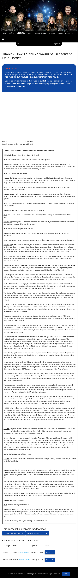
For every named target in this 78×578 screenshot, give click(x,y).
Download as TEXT (37, 533)
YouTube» (20, 552)
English (57, 43)
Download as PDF (13, 533)
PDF (49, 552)
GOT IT (66, 574)
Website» (26, 552)
